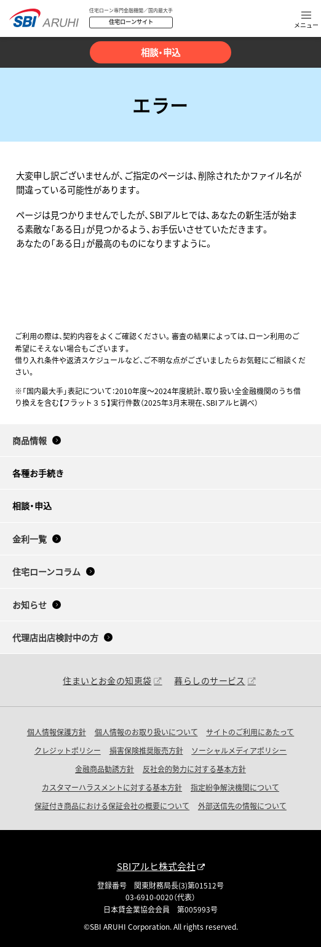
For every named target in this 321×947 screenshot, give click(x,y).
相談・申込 (160, 52)
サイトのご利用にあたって (250, 732)
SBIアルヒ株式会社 (156, 866)
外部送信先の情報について (242, 805)
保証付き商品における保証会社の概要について (111, 805)
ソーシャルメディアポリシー (239, 750)
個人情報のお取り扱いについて (146, 732)
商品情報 (29, 440)
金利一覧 (29, 539)
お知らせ (29, 604)
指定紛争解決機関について (235, 787)
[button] (306, 21)
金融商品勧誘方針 (104, 769)
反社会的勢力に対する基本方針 (194, 769)
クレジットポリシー (67, 750)
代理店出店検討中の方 (55, 637)
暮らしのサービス (209, 680)
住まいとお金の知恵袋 (107, 680)
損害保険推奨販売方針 (146, 750)
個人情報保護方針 (56, 732)
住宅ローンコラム (46, 571)
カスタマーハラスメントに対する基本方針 (112, 787)
